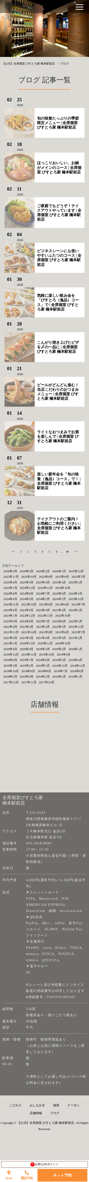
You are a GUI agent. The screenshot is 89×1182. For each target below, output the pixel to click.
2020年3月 (43, 649)
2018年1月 (75, 676)
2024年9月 (10, 593)
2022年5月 (75, 621)
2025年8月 (62, 576)
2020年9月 (10, 649)
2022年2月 (43, 626)
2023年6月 (10, 610)
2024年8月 (27, 593)
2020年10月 (62, 643)
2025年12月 (76, 571)
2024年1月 (59, 599)
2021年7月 (78, 632)
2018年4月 (27, 676)
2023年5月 (27, 610)
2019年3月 (10, 665)
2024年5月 (75, 593)
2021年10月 (29, 632)
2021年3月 (59, 638)
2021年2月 (75, 638)
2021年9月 (46, 632)
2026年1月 (59, 571)
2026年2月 (43, 571)
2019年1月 (43, 665)
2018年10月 (11, 671)
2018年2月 (59, 676)
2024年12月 (27, 588)
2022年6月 (59, 621)
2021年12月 (76, 626)
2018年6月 (77, 671)
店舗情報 (36, 1113)
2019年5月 (59, 660)
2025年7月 (78, 576)
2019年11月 (29, 654)
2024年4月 (10, 599)
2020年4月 (27, 649)
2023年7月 (78, 604)
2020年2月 (59, 649)
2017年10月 (46, 682)
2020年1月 (75, 649)
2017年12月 (11, 682)
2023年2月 (75, 610)
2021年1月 (10, 643)
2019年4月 (75, 660)
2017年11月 (29, 682)
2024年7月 (43, 593)
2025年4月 (43, 582)
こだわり (15, 1105)
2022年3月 (27, 626)
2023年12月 (76, 599)
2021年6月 (10, 638)
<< (13, 551)
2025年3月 (59, 582)
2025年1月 (10, 588)
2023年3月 (59, 610)
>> (76, 551)
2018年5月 (10, 676)
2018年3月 (43, 676)
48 (67, 551)
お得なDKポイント (44, 1164)
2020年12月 (27, 643)
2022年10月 (62, 615)
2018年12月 (60, 665)
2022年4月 (10, 626)
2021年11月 (11, 632)
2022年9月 (10, 621)
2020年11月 (45, 643)
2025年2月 (75, 582)
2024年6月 (59, 593)
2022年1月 (59, 626)
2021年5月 (27, 638)
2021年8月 (62, 632)
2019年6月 (43, 660)
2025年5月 (27, 582)
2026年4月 (10, 571)
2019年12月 (11, 654)
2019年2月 (27, 665)
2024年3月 (27, 599)
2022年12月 (27, 615)
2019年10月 (46, 654)
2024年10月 (62, 588)
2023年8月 (62, 604)
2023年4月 (43, 610)
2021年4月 (43, 638)
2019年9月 (64, 654)
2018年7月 (61, 671)
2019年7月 (27, 660)
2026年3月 (27, 571)
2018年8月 (44, 671)
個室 (56, 1105)
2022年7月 (43, 621)
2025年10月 (29, 576)
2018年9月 (28, 671)
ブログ (54, 1113)
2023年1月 (10, 615)
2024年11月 (45, 588)
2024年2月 (43, 599)
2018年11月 (77, 665)
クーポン (73, 1105)
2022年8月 (27, 621)
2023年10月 (29, 604)
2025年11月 (11, 576)
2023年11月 (11, 604)
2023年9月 (46, 604)
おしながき (37, 1105)
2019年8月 (10, 660)
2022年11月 (45, 615)
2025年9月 (46, 576)
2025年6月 (10, 582)
